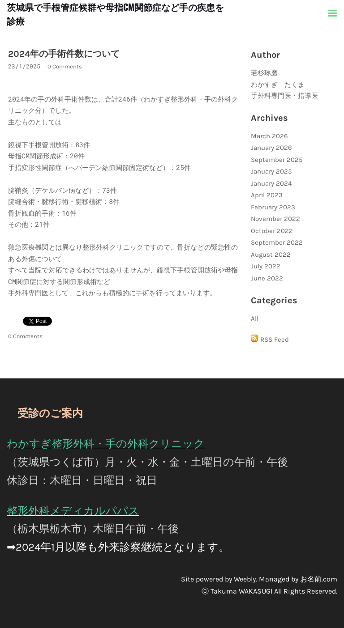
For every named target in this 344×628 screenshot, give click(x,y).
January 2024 (271, 183)
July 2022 (265, 266)
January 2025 (271, 171)
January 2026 (271, 148)
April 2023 (267, 195)
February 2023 (273, 207)
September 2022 (277, 242)
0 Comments (64, 66)
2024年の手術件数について (64, 54)
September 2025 (276, 160)
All (254, 318)
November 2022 (275, 219)
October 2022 (272, 231)
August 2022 (271, 254)
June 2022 (267, 278)
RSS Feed (274, 339)
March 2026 (269, 136)
